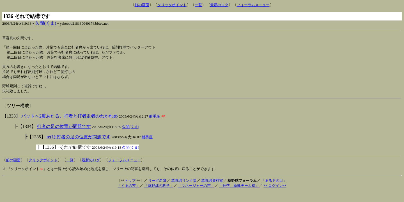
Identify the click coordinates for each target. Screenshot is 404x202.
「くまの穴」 (128, 191)
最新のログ (219, 5)
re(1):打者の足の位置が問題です (79, 141)
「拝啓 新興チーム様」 (239, 191)
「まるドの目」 (274, 185)
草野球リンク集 (184, 185)
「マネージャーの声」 (196, 191)
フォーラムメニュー (253, 5)
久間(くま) (45, 23)
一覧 (198, 5)
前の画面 (142, 5)
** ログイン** (274, 191)
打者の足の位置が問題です (64, 131)
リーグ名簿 (157, 185)
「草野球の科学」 (158, 191)
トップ (130, 185)
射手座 (154, 121)
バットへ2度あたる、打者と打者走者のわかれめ (69, 121)
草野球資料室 (212, 185)
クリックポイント (172, 5)
